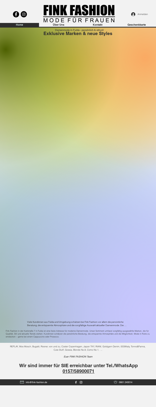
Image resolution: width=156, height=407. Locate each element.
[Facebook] (16, 14)
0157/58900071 (78, 371)
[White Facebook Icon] (76, 382)
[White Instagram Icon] (81, 382)
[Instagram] (24, 14)
